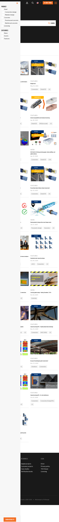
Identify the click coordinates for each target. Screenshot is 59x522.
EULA (42, 481)
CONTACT (4, 498)
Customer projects (27, 483)
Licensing (44, 488)
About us (4, 481)
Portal (27, 3)
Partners (4, 483)
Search (53, 23)
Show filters (7, 47)
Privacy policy (45, 483)
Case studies (25, 486)
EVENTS (4, 501)
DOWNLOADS (6, 506)
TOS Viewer (44, 486)
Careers (4, 486)
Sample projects (26, 481)
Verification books (27, 488)
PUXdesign (46, 516)
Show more (6, 465)
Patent (3, 488)
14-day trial (48, 3)
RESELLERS (5, 504)
